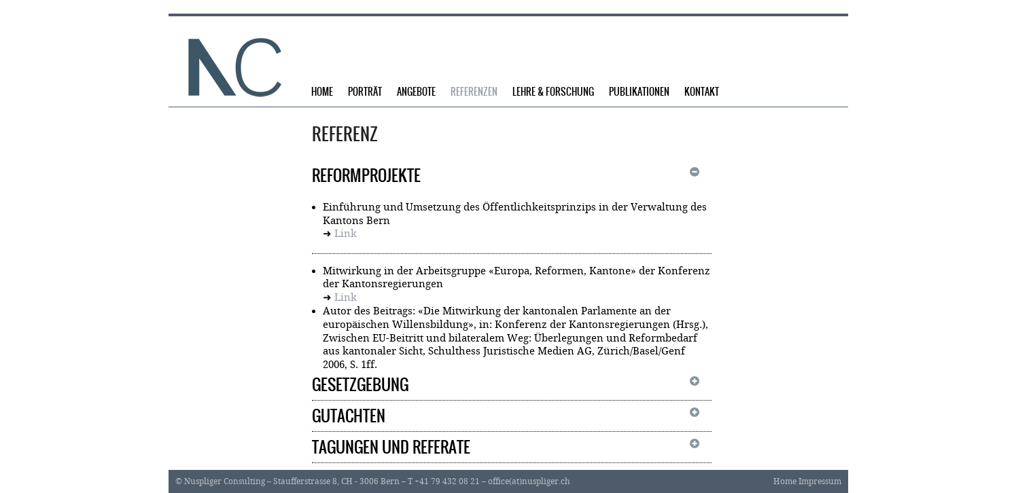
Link (345, 233)
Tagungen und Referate (391, 447)
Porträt (365, 92)
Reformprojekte (366, 175)
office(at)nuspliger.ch (529, 481)
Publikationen (639, 92)
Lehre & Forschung (553, 92)
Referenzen (474, 92)
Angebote (416, 92)
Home (322, 92)
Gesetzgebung (360, 385)
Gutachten (348, 416)
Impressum (820, 481)
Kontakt (701, 92)
